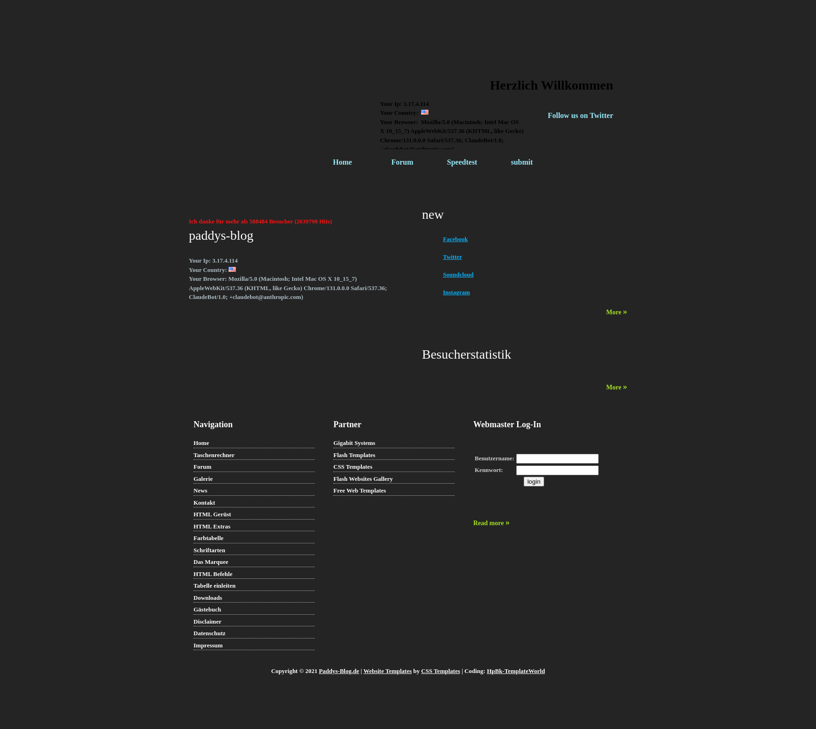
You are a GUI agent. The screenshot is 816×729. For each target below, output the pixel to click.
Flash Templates (354, 454)
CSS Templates (352, 466)
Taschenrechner (214, 454)
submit (522, 162)
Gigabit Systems (354, 442)
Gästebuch (207, 609)
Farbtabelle (208, 538)
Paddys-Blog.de (339, 670)
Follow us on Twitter (580, 115)
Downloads (208, 597)
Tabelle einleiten (214, 585)
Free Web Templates (359, 490)
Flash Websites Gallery (363, 478)
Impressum (208, 645)
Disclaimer (207, 621)
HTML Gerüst (212, 514)
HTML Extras (212, 526)
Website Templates (387, 670)
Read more (491, 523)
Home (342, 162)
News (200, 490)
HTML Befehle (213, 573)
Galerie (203, 478)
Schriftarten (209, 550)
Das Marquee (211, 561)
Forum (402, 162)
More (616, 312)
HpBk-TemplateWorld (516, 670)
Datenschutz (210, 633)
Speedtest (462, 162)
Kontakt (204, 502)
